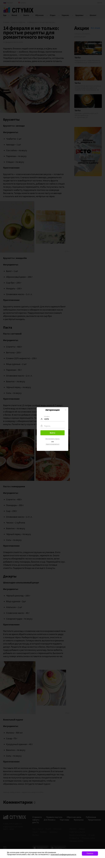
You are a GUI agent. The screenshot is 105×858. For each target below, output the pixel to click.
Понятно (90, 853)
